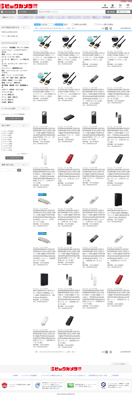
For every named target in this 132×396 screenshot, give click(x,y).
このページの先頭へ (119, 364)
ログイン (128, 7)
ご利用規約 (123, 1)
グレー (7, 135)
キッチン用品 (7, 100)
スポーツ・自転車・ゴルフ (12, 89)
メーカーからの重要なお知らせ (51, 375)
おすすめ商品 (40, 17)
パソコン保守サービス (26, 17)
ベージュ (7, 144)
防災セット (96, 17)
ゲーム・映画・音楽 (10, 97)
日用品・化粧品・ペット (12, 80)
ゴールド (7, 148)
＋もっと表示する (21, 153)
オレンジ (7, 150)
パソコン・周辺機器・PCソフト (15, 47)
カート (120, 7)
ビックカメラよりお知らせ (75, 375)
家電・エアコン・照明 (11, 83)
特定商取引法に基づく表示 (98, 375)
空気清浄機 (106, 17)
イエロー (7, 146)
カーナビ (87, 17)
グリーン (7, 141)
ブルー (7, 139)
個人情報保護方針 (53, 386)
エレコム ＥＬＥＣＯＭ (13, 114)
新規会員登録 (104, 7)
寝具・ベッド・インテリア (12, 75)
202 (69, 28)
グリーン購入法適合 (10, 36)
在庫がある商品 (9, 32)
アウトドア (7, 92)
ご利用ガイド (112, 7)
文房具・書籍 (7, 102)
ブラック (8, 131)
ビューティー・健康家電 (12, 68)
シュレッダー (60, 17)
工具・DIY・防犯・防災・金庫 (14, 78)
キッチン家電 (8, 94)
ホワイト (8, 133)
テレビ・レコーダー (11, 57)
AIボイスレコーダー (74, 17)
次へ (73, 28)
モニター (50, 17)
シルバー (7, 137)
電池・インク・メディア (12, 54)
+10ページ (61, 28)
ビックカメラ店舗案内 (29, 375)
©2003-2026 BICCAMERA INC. (66, 394)
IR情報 (130, 1)
